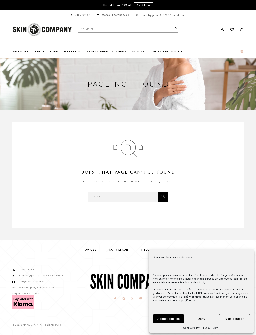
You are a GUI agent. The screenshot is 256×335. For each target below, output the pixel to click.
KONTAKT (139, 51)
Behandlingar (46, 51)
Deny (201, 319)
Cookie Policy (191, 327)
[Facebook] (233, 51)
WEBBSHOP (72, 51)
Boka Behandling (167, 51)
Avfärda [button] (143, 5)
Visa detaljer (234, 319)
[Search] (176, 28)
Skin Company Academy (107, 51)
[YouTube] (140, 298)
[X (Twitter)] (132, 298)
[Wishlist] (232, 30)
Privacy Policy (210, 327)
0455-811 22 (82, 14)
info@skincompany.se (115, 14)
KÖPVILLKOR (118, 249)
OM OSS (91, 249)
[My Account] (222, 30)
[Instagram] (242, 51)
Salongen (20, 51)
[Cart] (242, 30)
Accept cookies (168, 319)
